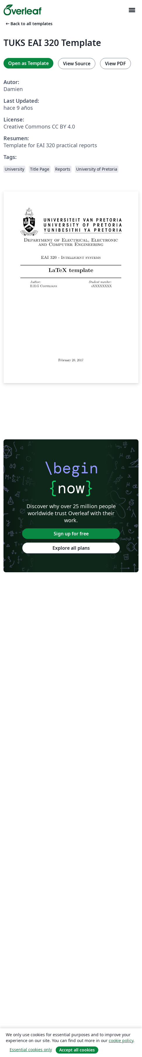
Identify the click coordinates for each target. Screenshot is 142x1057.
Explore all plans (71, 548)
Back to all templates (28, 23)
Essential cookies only (31, 1049)
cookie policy (121, 1040)
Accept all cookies (77, 1050)
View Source (76, 63)
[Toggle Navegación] (132, 10)
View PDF (115, 63)
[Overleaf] (22, 10)
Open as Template (28, 63)
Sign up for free (71, 533)
